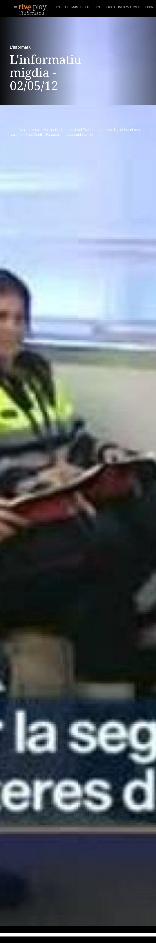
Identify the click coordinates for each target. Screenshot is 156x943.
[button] (14, 7)
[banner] (36, 7)
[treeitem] (62, 7)
